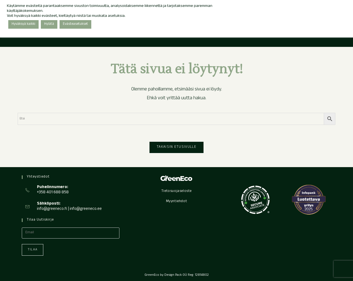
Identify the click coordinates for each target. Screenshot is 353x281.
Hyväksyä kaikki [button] (23, 24)
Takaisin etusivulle (176, 147)
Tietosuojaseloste (176, 191)
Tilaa (33, 250)
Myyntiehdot (176, 202)
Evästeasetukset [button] (75, 24)
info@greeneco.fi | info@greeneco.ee (69, 209)
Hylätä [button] (49, 24)
